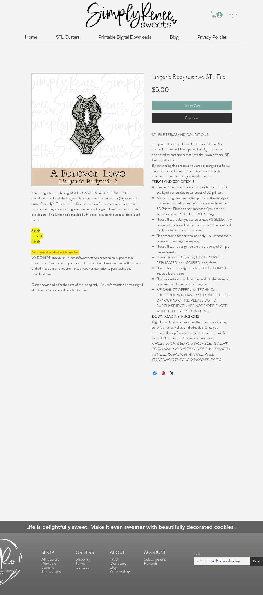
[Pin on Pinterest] (163, 373)
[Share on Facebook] (154, 373)
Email (198, 553)
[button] (214, 14)
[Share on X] (172, 373)
